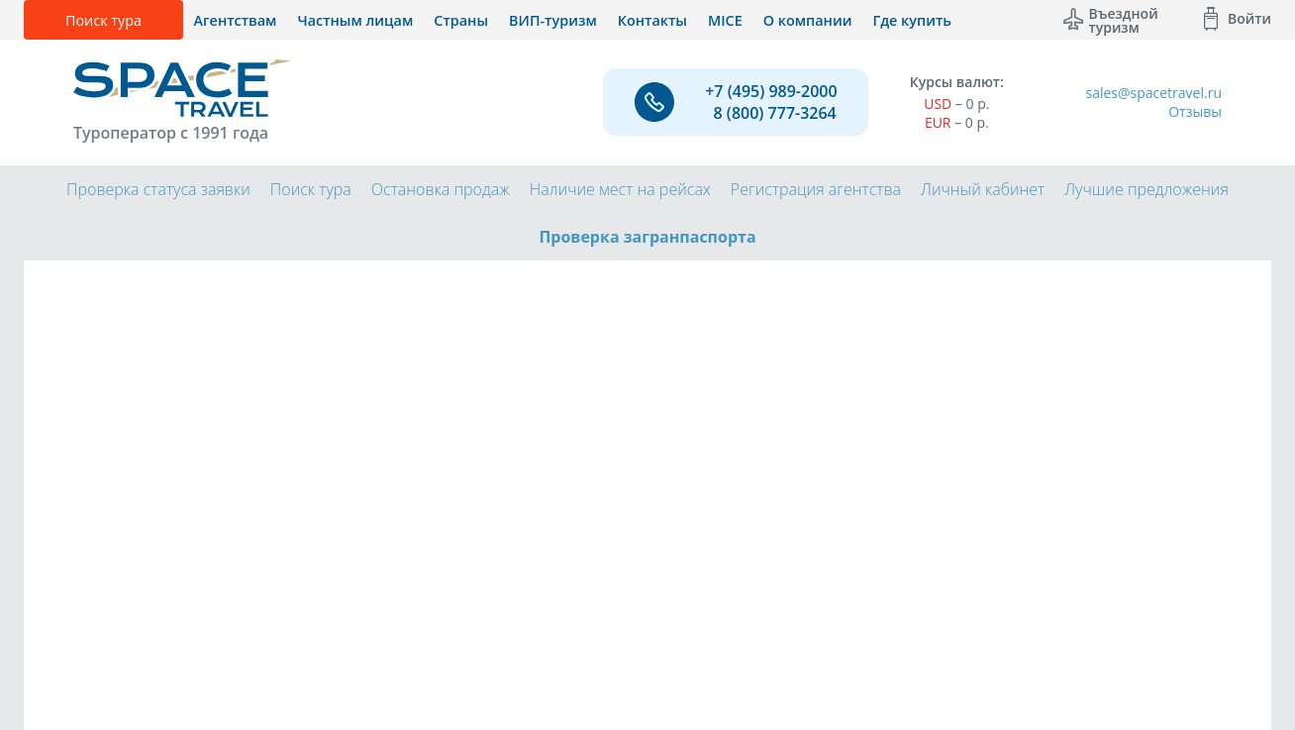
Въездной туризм (1123, 19)
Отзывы (1195, 111)
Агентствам (235, 20)
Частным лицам (355, 20)
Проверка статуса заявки (158, 189)
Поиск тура (103, 20)
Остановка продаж (440, 189)
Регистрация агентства (816, 189)
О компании (807, 20)
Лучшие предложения (1146, 189)
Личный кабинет (983, 189)
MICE (725, 20)
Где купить (911, 20)
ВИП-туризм (553, 20)
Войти (1249, 18)
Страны (461, 20)
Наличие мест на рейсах (620, 189)
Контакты (652, 20)
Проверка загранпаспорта (647, 237)
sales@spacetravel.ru (1153, 92)
